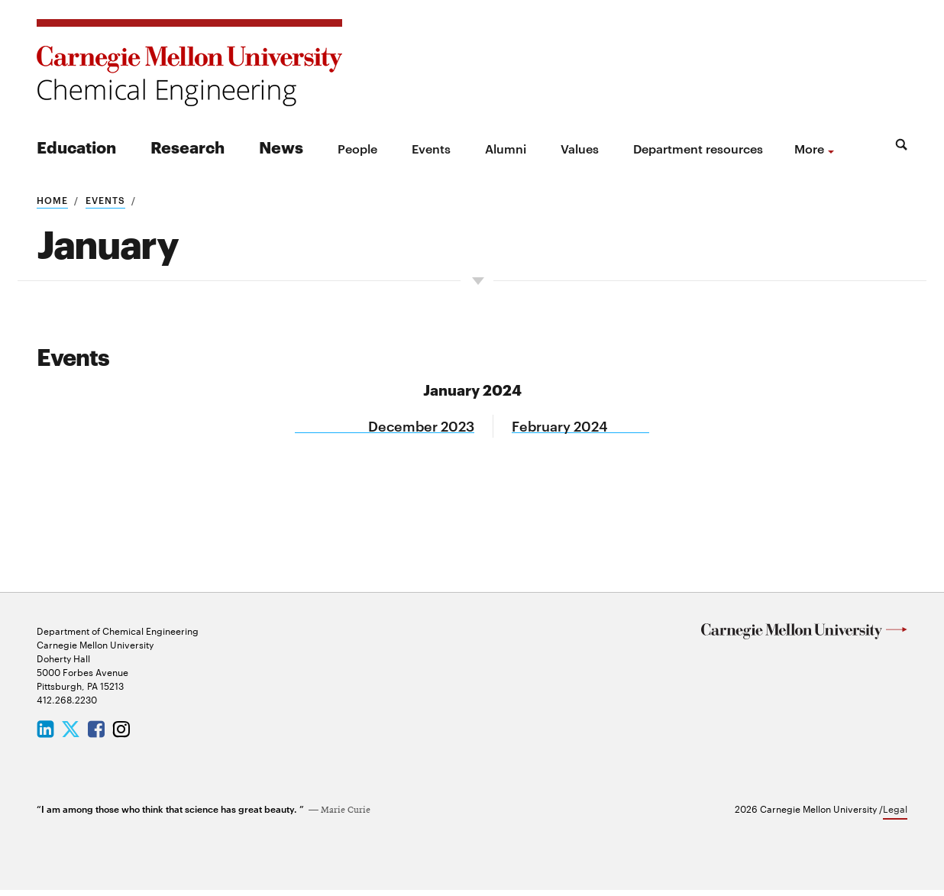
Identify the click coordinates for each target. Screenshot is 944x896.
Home (52, 199)
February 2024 (560, 426)
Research (187, 146)
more (809, 148)
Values (580, 148)
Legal (895, 814)
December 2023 (420, 426)
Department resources (698, 148)
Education (76, 146)
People (357, 148)
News (281, 146)
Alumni (505, 148)
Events (431, 148)
